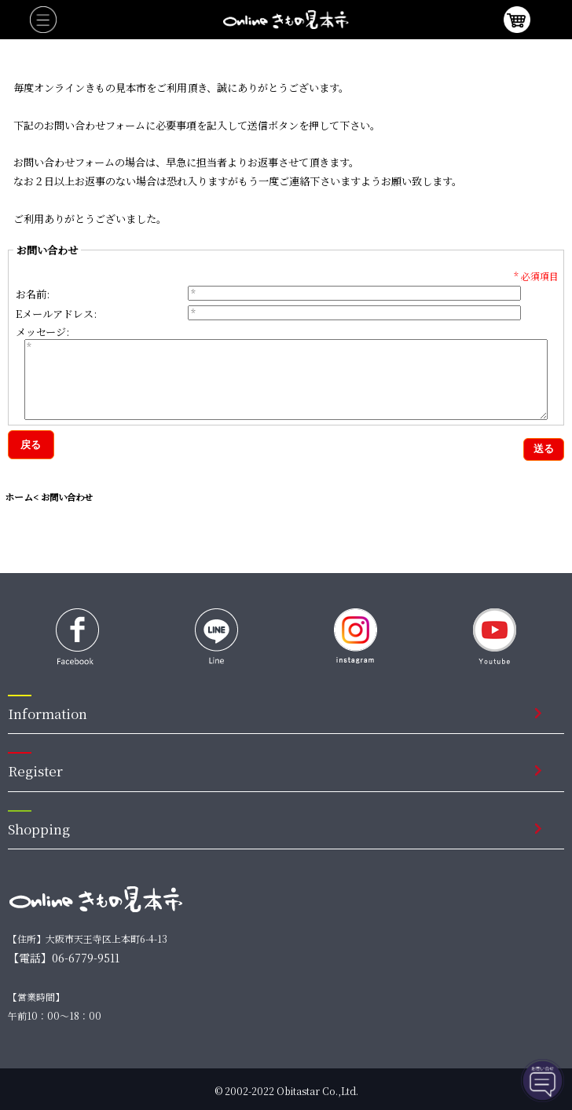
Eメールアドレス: (56, 313)
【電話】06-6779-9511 (63, 958)
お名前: (33, 294)
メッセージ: (42, 330)
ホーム (19, 496)
